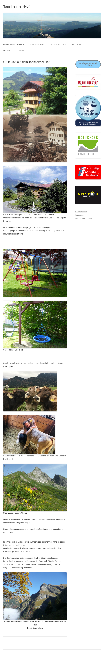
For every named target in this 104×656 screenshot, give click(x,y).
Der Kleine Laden (58, 45)
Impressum (79, 215)
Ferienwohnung (37, 45)
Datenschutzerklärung (83, 218)
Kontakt (20, 51)
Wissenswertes (81, 212)
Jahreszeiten (78, 45)
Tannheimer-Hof (16, 6)
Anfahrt (7, 51)
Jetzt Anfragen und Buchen (88, 64)
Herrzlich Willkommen (13, 45)
